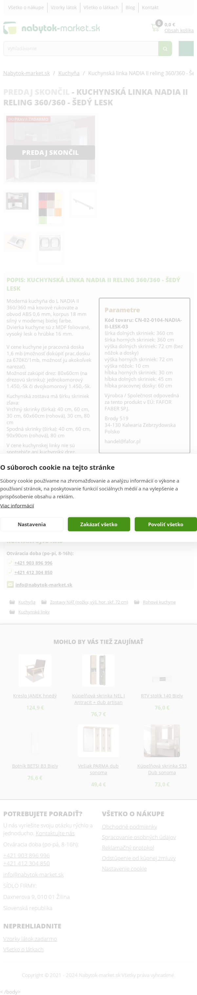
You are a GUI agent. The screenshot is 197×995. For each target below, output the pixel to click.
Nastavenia (32, 524)
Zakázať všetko (98, 524)
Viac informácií (17, 505)
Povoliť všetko (165, 524)
